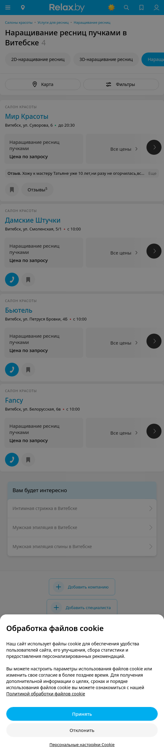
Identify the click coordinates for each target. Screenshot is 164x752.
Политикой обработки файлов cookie (45, 694)
